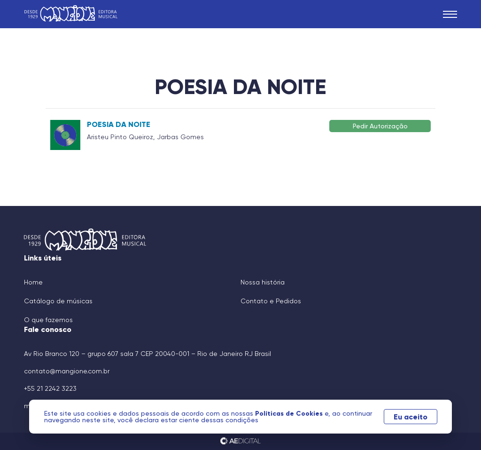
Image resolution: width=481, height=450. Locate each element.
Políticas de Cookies (290, 413)
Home (33, 282)
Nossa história (262, 282)
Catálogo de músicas (58, 301)
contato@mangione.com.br (66, 371)
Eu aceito (410, 416)
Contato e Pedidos (270, 301)
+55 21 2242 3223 (50, 388)
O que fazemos (48, 320)
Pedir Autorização (380, 126)
